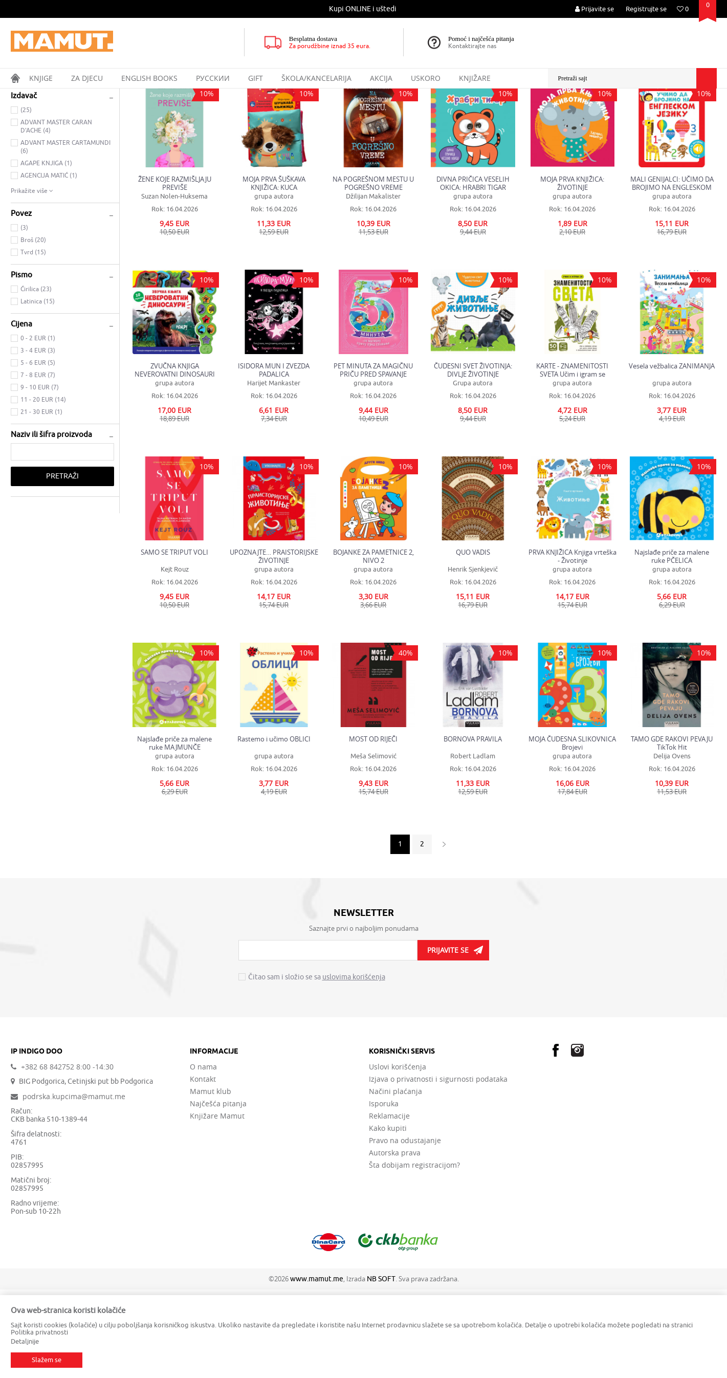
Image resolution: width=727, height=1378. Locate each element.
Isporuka (384, 1192)
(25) (26, 198)
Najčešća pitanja (218, 1192)
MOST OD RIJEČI (373, 827)
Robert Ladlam (472, 844)
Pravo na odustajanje (405, 1229)
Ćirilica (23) (36, 378)
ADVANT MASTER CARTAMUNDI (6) (65, 235)
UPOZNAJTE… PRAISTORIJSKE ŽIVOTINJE (274, 645)
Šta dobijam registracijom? (414, 1254)
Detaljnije (25, 1341)
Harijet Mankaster (273, 471)
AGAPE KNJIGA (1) (46, 252)
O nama (203, 1155)
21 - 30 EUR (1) (41, 500)
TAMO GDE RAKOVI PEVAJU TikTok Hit (672, 831)
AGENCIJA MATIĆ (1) (48, 264)
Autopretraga (478, 115)
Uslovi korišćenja (397, 1155)
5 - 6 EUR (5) (37, 451)
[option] (363, 9)
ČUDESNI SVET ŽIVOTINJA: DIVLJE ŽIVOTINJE (473, 458)
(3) (24, 316)
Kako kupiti (388, 1217)
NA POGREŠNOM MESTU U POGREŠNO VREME (373, 272)
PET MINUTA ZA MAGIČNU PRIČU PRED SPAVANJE (373, 458)
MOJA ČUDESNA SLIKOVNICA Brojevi (572, 831)
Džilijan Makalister (373, 284)
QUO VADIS (473, 641)
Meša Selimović (373, 844)
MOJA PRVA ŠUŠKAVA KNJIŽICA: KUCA (274, 272)
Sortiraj (523, 115)
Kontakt (203, 1168)
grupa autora (274, 284)
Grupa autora (473, 471)
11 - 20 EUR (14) (43, 488)
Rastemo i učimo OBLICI (274, 827)
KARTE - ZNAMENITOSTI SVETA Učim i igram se (572, 458)
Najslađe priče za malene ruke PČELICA (671, 645)
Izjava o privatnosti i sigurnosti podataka (438, 1168)
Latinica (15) (37, 390)
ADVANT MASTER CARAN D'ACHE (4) (56, 215)
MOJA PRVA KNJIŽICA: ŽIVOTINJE (572, 272)
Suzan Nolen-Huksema (174, 284)
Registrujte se (646, 9)
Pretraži (62, 564)
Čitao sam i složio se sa (316, 1066)
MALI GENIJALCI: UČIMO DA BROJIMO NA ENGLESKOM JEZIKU (672, 272)
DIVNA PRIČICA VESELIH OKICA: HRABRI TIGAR (473, 272)
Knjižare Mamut (217, 1204)
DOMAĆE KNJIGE (43, 145)
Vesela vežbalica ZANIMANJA (672, 454)
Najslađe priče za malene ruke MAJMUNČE (174, 831)
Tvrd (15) (33, 341)
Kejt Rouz (175, 657)
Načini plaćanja (395, 1180)
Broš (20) (33, 328)
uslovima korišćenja (353, 1065)
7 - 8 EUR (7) (37, 464)
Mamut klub (210, 1180)
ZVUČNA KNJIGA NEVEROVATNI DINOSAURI (175, 458)
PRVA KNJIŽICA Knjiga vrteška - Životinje (572, 645)
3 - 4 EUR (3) (37, 439)
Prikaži (602, 115)
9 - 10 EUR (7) (39, 476)
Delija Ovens (672, 844)
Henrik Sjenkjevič (473, 657)
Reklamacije (389, 1204)
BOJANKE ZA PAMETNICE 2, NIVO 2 (373, 645)
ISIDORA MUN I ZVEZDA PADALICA (274, 458)
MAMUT (22, 95)
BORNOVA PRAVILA (473, 827)
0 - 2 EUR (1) (37, 427)
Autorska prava (395, 1241)
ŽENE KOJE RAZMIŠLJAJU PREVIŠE (174, 272)
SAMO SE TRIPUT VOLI (174, 641)
